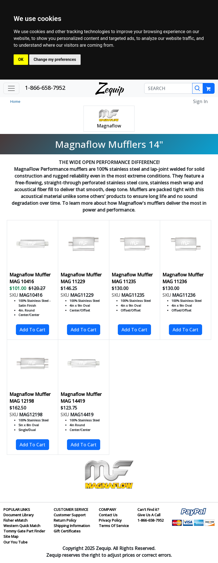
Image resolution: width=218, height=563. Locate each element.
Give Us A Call (148, 514)
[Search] (197, 88)
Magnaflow (109, 126)
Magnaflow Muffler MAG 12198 (30, 397)
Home (15, 101)
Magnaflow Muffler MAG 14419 (81, 397)
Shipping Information (72, 525)
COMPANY (107, 509)
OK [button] (21, 59)
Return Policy (65, 520)
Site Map (10, 536)
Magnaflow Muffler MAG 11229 (81, 278)
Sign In (200, 101)
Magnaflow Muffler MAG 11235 (132, 278)
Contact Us (108, 514)
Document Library (18, 514)
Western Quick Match (21, 525)
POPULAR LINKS (16, 509)
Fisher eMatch (15, 520)
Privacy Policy (110, 520)
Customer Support (70, 514)
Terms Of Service (114, 525)
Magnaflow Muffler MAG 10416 (30, 278)
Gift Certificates (67, 531)
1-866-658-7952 (45, 87)
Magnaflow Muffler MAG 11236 (183, 278)
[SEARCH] (168, 88)
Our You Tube (15, 542)
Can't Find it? (148, 509)
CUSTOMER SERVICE (71, 509)
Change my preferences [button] (55, 59)
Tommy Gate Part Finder (24, 531)
